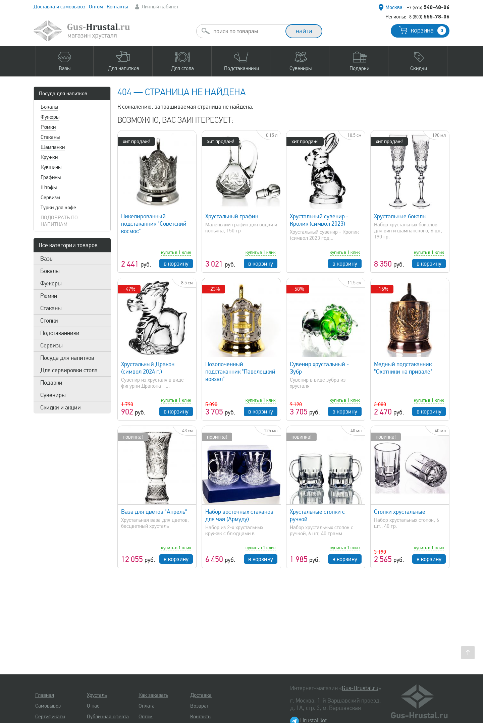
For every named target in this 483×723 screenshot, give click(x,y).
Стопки (49, 320)
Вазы (47, 258)
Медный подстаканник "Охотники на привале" (403, 367)
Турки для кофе (58, 207)
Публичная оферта (108, 716)
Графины (51, 177)
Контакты (117, 6)
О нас (93, 706)
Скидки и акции (60, 407)
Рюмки (48, 127)
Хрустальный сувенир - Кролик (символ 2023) (319, 220)
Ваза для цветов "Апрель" (154, 511)
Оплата (147, 706)
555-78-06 (429, 16)
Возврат (199, 706)
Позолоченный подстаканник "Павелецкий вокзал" (240, 371)
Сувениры (53, 395)
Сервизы (50, 197)
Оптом (96, 6)
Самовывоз (48, 706)
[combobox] (247, 31)
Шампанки (53, 147)
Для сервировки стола (69, 370)
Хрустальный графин (231, 216)
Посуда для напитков (63, 93)
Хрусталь (97, 695)
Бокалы (49, 107)
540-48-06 (428, 7)
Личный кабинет (160, 6)
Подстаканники (59, 333)
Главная (44, 695)
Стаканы (50, 137)
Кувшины (51, 167)
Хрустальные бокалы (400, 216)
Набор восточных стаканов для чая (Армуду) (239, 515)
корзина (428, 30)
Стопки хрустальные (399, 511)
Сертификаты (50, 716)
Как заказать (153, 695)
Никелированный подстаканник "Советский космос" (153, 224)
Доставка (201, 695)
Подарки (51, 382)
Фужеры (50, 117)
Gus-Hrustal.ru (360, 688)
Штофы (49, 187)
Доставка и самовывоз (59, 6)
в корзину (176, 263)
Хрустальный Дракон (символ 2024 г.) (147, 367)
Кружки (49, 157)
